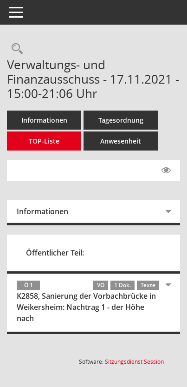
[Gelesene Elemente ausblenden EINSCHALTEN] (166, 170)
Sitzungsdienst (134, 362)
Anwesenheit (120, 141)
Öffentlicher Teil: (55, 253)
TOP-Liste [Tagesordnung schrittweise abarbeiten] (44, 141)
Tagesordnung (120, 120)
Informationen (44, 120)
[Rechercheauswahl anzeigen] (15, 49)
